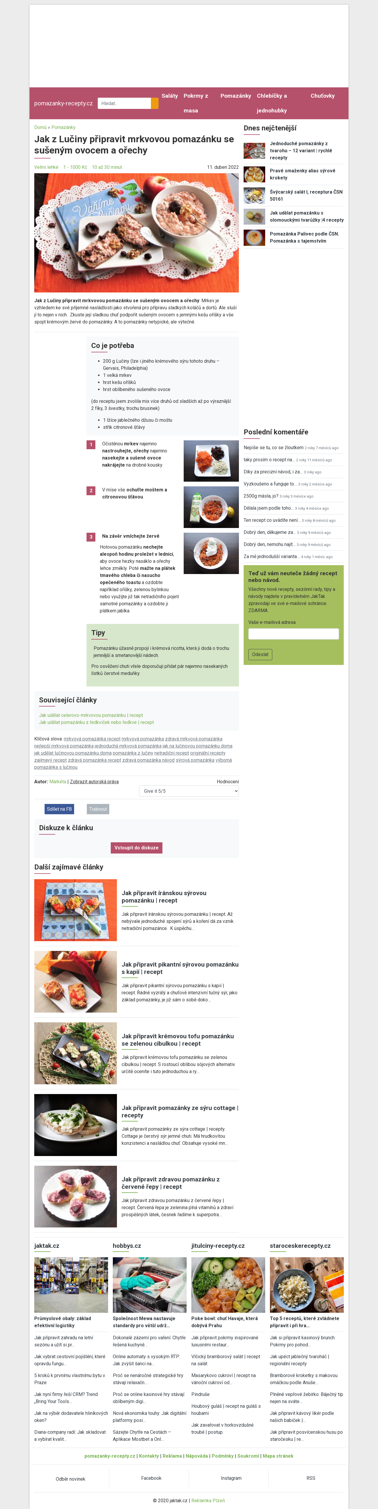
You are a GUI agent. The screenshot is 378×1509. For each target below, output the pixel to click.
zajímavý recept (50, 760)
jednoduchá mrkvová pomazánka (128, 746)
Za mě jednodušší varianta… (272, 556)
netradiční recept (171, 753)
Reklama (172, 1456)
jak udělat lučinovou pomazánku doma (73, 753)
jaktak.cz (46, 1245)
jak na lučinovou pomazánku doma (197, 746)
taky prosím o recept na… (269, 459)
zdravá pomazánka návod (148, 760)
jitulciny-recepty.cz (218, 1245)
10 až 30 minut (107, 167)
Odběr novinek (70, 1479)
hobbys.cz (127, 1245)
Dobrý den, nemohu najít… (270, 544)
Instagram (231, 1478)
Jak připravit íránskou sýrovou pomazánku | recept (164, 897)
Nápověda (197, 1456)
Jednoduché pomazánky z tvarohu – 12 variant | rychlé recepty (301, 151)
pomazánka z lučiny (133, 753)
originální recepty (208, 753)
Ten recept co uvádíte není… (272, 520)
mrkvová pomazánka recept (92, 739)
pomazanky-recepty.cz (63, 103)
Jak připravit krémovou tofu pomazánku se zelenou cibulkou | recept (178, 1040)
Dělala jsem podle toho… (269, 508)
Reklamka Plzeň (208, 1500)
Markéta (57, 781)
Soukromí (248, 1456)
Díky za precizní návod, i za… (273, 472)
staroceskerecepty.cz (300, 1245)
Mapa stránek (278, 1456)
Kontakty (149, 1456)
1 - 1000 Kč (75, 167)
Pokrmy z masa (196, 103)
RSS (311, 1478)
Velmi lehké (46, 167)
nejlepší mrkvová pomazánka (64, 746)
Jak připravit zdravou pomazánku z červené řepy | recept (171, 1183)
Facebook (151, 1478)
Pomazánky (236, 95)
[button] (136, 232)
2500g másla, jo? (261, 496)
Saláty (170, 95)
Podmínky (223, 1456)
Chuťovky (323, 95)
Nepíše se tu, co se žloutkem (274, 447)
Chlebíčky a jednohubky (272, 103)
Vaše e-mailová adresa (272, 622)
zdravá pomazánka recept (94, 760)
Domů (40, 127)
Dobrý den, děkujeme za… (270, 532)
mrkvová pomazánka (143, 739)
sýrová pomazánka (195, 760)
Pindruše (200, 1394)
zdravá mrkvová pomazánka (193, 739)
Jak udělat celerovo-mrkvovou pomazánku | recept (91, 715)
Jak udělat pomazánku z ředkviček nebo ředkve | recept (96, 722)
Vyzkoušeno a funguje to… (270, 484)
